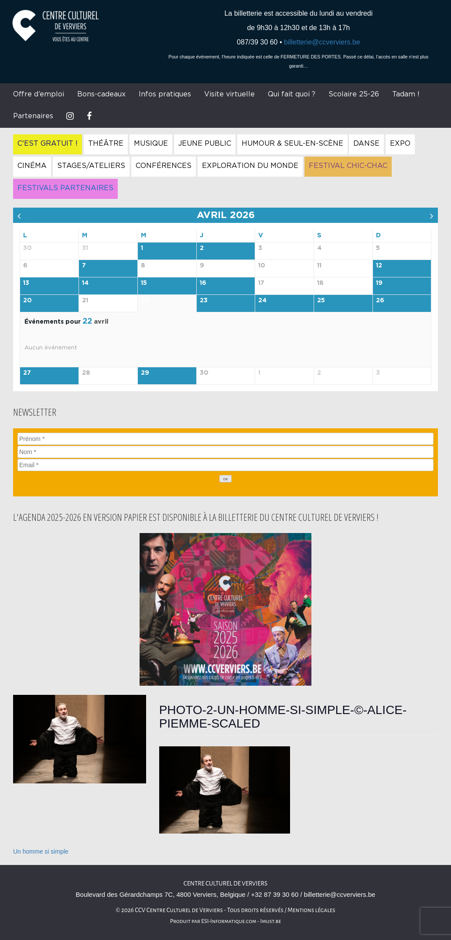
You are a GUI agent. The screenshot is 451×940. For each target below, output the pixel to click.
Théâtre (105, 143)
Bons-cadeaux (101, 94)
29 (145, 373)
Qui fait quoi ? (291, 94)
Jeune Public (204, 143)
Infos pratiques (165, 94)
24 (262, 300)
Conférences (163, 165)
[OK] (225, 478)
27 (27, 373)
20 (27, 300)
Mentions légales (311, 910)
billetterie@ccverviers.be (322, 42)
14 (85, 283)
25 (321, 300)
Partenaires (33, 116)
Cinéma (32, 165)
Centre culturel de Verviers (225, 883)
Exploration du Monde (250, 165)
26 (380, 300)
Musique (151, 143)
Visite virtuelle (229, 94)
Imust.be (270, 921)
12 (379, 266)
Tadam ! (406, 94)
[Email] (225, 465)
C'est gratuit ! (47, 143)
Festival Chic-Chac (348, 165)
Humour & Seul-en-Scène (292, 143)
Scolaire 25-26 (353, 94)
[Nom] (225, 452)
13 (26, 283)
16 (203, 283)
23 (204, 300)
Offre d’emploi (38, 94)
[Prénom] (225, 439)
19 (379, 283)
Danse (366, 143)
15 (144, 283)
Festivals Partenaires (65, 188)
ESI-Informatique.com (228, 921)
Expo (400, 143)
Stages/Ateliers (91, 165)
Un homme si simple (40, 851)
